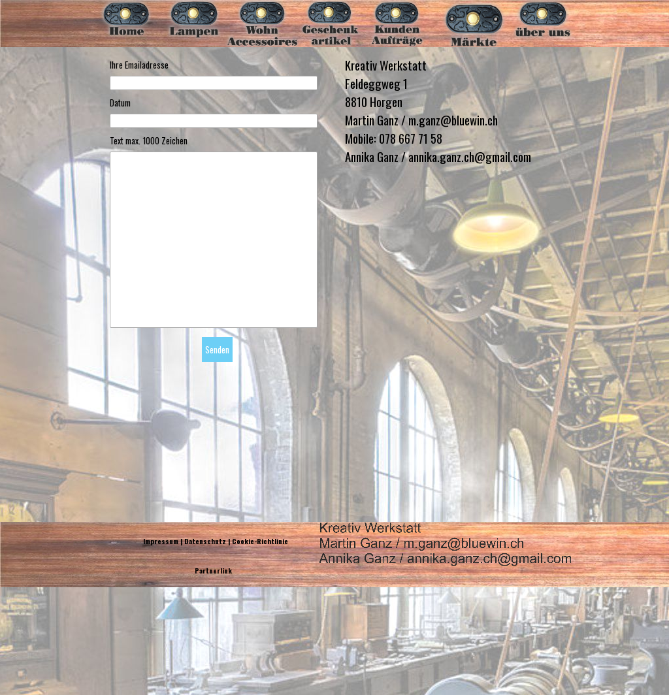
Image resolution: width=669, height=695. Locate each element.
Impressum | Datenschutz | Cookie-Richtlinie (215, 541)
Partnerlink (213, 570)
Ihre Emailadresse (139, 64)
